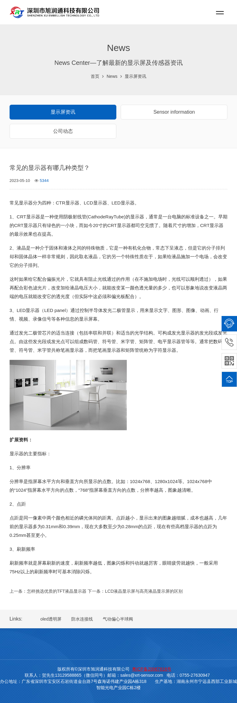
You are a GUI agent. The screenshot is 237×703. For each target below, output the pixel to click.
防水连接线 (82, 619)
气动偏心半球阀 (118, 619)
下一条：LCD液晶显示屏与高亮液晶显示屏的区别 (135, 591)
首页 (95, 76)
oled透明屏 (50, 619)
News (111, 76)
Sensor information (174, 112)
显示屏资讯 (135, 76)
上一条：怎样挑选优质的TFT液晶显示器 (48, 591)
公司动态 (63, 131)
